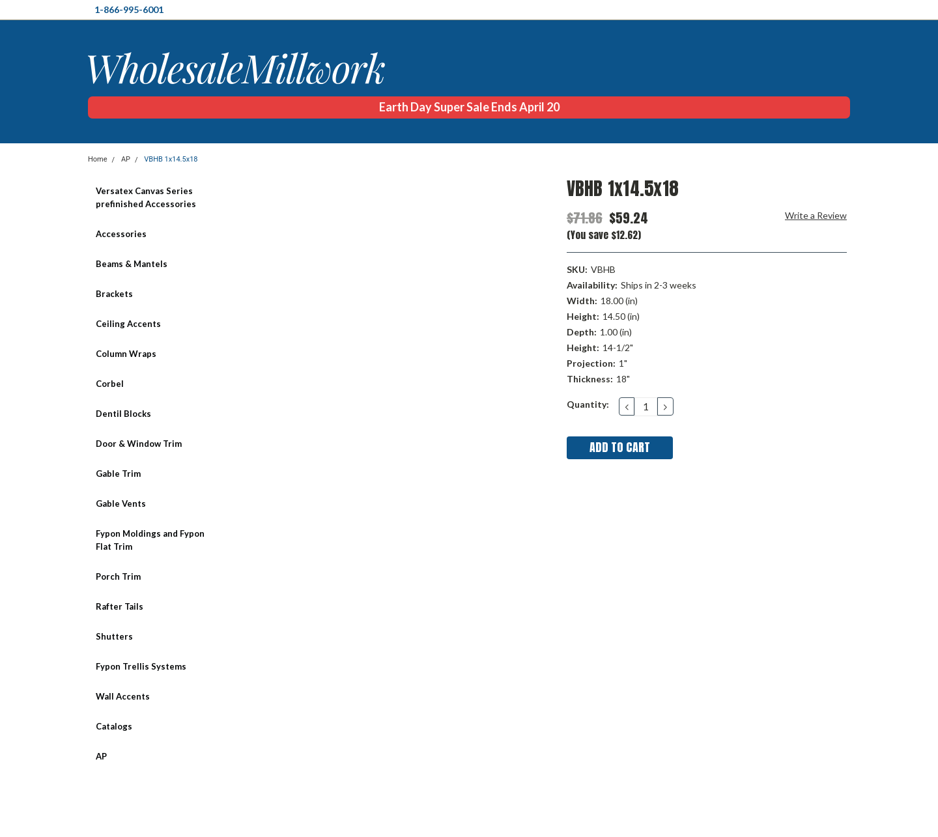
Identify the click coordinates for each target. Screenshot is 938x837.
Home (97, 159)
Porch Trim (118, 576)
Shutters (114, 636)
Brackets (114, 294)
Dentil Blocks (123, 413)
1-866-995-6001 (128, 9)
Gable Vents (121, 503)
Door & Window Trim (139, 443)
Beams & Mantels (131, 264)
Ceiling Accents (128, 324)
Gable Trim (118, 473)
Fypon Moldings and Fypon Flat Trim (150, 540)
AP (125, 159)
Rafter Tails (119, 606)
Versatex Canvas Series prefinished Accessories (146, 197)
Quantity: (588, 404)
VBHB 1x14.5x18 (170, 159)
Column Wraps (126, 353)
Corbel (110, 383)
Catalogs (114, 726)
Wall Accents (123, 696)
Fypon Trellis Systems (141, 666)
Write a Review (816, 215)
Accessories (121, 234)
